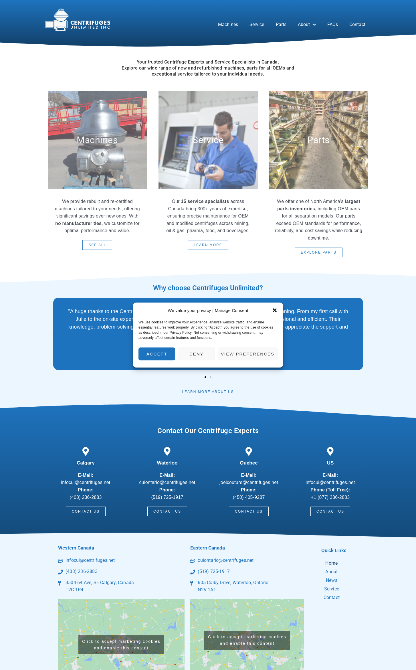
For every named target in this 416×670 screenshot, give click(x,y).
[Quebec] (249, 451)
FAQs (332, 24)
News (331, 580)
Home (331, 563)
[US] (330, 451)
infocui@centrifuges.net (85, 482)
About (307, 24)
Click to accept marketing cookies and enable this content (121, 644)
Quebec (248, 463)
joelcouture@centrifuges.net (248, 482)
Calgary (85, 463)
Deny (196, 353)
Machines (228, 24)
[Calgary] (86, 451)
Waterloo (167, 463)
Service (256, 24)
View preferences (247, 353)
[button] (275, 310)
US (330, 463)
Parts (281, 24)
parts (318, 140)
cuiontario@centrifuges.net (167, 482)
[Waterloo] (167, 451)
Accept (156, 353)
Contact (357, 24)
